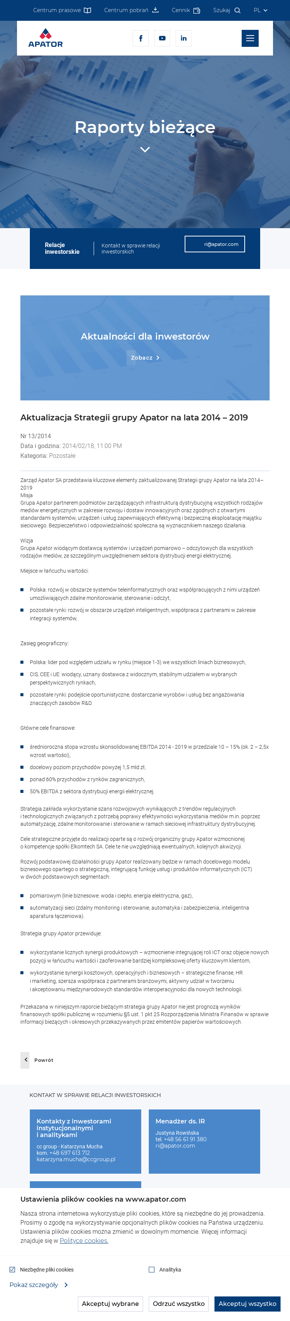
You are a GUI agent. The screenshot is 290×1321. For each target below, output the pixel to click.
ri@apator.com (175, 1145)
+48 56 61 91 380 (185, 1139)
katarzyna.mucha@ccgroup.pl (76, 1159)
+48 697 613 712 (69, 1153)
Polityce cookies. (84, 1240)
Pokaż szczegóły (34, 1285)
